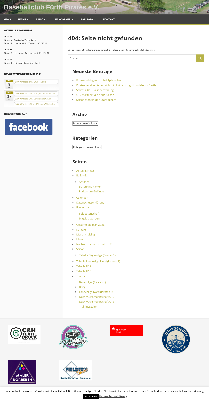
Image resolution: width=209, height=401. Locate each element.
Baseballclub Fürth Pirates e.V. (51, 7)
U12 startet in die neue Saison (95, 95)
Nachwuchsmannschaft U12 (94, 244)
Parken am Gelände (91, 191)
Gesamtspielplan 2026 (90, 225)
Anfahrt (84, 182)
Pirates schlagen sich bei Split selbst (98, 80)
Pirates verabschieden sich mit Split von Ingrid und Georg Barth (116, 85)
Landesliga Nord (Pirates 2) (96, 292)
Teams (22, 19)
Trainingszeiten (88, 306)
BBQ (82, 287)
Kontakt (109, 19)
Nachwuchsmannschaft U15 (96, 301)
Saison (40, 19)
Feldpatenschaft (89, 213)
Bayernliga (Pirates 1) (92, 282)
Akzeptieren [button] (91, 396)
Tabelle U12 (83, 266)
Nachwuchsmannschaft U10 (96, 297)
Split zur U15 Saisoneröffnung (95, 90)
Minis (79, 239)
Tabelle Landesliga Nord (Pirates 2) (98, 261)
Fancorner (62, 19)
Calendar (82, 197)
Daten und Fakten (90, 186)
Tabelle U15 (83, 271)
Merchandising (85, 234)
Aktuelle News (85, 171)
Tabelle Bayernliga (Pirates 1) (97, 255)
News (7, 19)
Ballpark (86, 19)
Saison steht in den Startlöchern (96, 100)
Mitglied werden (89, 218)
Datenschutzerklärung (90, 202)
